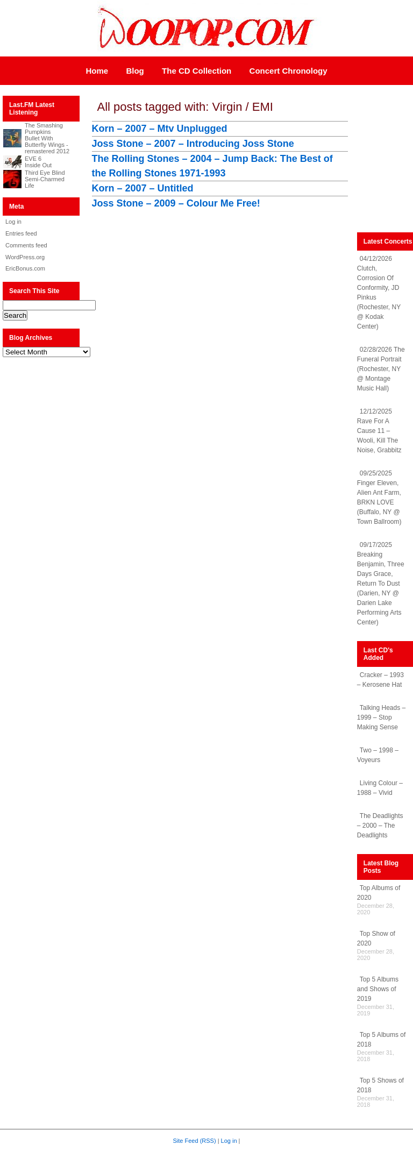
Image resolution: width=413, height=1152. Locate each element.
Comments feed (26, 245)
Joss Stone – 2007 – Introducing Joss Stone (193, 143)
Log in (13, 221)
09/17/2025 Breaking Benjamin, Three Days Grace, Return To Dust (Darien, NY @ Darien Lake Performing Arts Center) (380, 583)
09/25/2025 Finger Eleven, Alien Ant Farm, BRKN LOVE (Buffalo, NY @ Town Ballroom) (379, 497)
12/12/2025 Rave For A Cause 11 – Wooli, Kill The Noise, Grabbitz (379, 431)
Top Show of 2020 (376, 938)
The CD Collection (196, 70)
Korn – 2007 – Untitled (143, 188)
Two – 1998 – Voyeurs (377, 755)
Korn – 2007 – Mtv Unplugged (159, 128)
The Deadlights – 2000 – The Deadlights (380, 825)
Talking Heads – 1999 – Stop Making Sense (381, 717)
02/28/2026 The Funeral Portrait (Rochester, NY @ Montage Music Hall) (381, 369)
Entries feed (21, 233)
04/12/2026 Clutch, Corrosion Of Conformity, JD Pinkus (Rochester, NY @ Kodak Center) (379, 292)
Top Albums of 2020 (378, 892)
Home (97, 70)
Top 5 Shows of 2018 (380, 1085)
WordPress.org (25, 257)
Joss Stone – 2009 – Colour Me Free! (176, 203)
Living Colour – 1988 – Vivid (380, 788)
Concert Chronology (288, 70)
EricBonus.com (25, 268)
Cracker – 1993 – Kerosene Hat (380, 679)
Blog (135, 70)
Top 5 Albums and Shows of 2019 (377, 989)
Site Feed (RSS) (194, 1140)
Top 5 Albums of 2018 (381, 1039)
